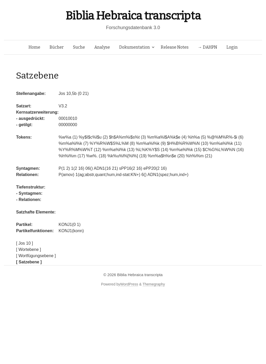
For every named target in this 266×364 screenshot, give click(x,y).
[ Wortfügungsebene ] (36, 256)
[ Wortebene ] (28, 249)
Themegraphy (154, 284)
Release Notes (175, 47)
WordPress (129, 284)
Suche (79, 47)
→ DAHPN (207, 47)
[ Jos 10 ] (24, 243)
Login (232, 47)
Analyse (102, 47)
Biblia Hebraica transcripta (133, 15)
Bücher (57, 47)
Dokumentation (134, 47)
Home (34, 47)
